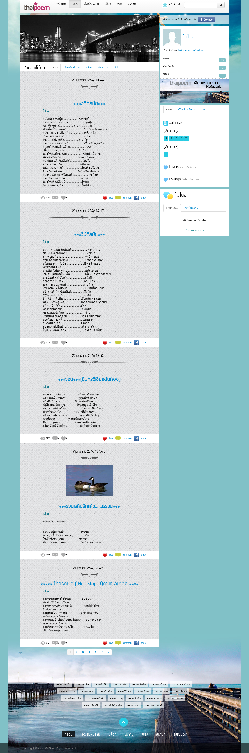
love (111, 197)
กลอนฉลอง (86, 691)
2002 (171, 131)
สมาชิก (132, 3)
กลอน (75, 3)
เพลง (119, 3)
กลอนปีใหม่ (124, 691)
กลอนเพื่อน (142, 691)
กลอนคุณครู (161, 691)
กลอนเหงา (133, 705)
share (143, 197)
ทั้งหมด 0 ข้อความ (194, 230)
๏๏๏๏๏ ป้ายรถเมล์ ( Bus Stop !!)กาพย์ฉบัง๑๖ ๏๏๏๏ (90, 583)
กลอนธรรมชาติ (153, 705)
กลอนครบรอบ (67, 691)
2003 (171, 147)
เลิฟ (115, 67)
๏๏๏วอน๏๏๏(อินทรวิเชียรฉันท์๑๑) (89, 379)
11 (181, 138)
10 (176, 138)
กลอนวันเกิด (105, 691)
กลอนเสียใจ (139, 684)
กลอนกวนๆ (116, 698)
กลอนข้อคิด (134, 698)
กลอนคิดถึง (100, 684)
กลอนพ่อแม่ (180, 691)
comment (127, 197)
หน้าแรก (61, 3)
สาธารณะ (172, 207)
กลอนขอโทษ (158, 684)
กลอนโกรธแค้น (72, 698)
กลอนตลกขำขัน (95, 698)
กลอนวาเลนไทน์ (181, 684)
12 (186, 138)
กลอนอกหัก (82, 684)
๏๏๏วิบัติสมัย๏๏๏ (89, 234)
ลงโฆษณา (181, 734)
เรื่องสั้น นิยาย (91, 3)
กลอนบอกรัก (63, 684)
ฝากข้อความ (191, 207)
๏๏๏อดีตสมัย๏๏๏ (89, 103)
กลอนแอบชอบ (175, 698)
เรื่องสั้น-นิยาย (72, 67)
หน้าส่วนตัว (171, 5)
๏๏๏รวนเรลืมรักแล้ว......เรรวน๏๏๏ (89, 506)
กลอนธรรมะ (154, 698)
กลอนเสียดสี (91, 705)
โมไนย (46, 111)
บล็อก (108, 3)
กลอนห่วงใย (120, 684)
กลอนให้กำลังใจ (112, 705)
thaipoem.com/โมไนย (191, 50)
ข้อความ (103, 67)
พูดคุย (129, 734)
